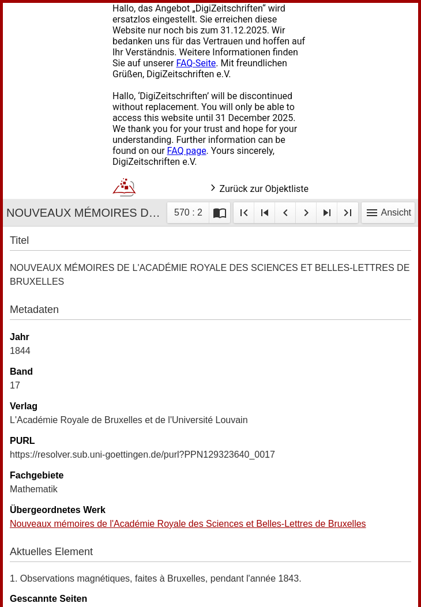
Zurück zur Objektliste (259, 188)
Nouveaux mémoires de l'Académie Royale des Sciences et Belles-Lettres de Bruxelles (188, 524)
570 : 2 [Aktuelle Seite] (188, 212)
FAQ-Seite (196, 63)
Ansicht (388, 213)
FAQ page (186, 150)
